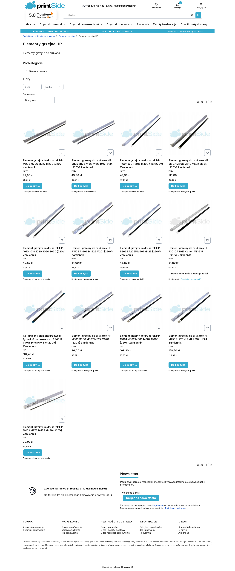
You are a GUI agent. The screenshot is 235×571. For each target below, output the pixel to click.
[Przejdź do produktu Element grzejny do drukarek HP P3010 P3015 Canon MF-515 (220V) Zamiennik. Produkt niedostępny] (190, 221)
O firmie (182, 529)
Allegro (182, 532)
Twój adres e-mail (130, 492)
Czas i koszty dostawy (113, 529)
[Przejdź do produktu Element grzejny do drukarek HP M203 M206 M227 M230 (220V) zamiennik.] (44, 133)
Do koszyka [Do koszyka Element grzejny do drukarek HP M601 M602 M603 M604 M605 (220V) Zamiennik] (130, 364)
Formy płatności (109, 527)
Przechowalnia (70, 532)
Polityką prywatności (175, 508)
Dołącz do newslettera (141, 498)
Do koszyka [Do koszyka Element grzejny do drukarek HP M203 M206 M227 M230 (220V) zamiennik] (33, 185)
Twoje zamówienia (72, 527)
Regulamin (157, 505)
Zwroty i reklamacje (33, 527)
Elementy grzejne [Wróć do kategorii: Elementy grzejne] (36, 71)
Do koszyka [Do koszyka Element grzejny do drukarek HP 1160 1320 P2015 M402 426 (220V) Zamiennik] (130, 185)
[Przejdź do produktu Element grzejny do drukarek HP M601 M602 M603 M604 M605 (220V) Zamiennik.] (141, 309)
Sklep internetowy (116, 567)
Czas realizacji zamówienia (115, 532)
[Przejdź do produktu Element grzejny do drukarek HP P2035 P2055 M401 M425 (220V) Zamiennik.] (141, 221)
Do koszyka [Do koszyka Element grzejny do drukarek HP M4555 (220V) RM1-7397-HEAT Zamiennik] (178, 364)
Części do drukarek (46, 36)
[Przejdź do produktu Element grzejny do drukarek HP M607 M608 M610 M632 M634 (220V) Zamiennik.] (190, 133)
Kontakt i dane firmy (189, 527)
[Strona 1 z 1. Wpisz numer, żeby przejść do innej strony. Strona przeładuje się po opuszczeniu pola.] (206, 101)
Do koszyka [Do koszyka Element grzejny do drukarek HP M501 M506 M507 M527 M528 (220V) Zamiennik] (81, 364)
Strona (200, 102)
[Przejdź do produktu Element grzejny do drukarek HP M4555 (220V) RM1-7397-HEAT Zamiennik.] (190, 309)
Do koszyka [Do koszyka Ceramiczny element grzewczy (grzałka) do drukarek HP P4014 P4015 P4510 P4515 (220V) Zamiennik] (33, 364)
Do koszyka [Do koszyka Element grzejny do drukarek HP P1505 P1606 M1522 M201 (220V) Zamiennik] (81, 273)
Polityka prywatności (151, 527)
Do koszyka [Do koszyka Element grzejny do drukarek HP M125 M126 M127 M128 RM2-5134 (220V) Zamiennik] (81, 185)
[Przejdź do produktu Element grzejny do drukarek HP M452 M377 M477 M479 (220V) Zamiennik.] (44, 400)
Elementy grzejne (67, 36)
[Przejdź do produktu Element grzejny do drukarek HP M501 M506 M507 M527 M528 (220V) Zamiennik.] (93, 309)
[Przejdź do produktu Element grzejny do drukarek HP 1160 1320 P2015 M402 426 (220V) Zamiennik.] (141, 133)
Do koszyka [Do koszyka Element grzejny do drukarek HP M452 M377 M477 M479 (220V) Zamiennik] (33, 452)
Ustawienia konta (71, 529)
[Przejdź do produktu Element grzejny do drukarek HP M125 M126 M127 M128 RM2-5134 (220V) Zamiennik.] (93, 133)
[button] (198, 15)
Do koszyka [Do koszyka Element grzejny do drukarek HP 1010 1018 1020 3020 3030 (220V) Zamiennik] (33, 273)
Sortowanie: (29, 94)
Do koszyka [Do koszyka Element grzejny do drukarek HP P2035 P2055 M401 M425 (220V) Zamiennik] (130, 273)
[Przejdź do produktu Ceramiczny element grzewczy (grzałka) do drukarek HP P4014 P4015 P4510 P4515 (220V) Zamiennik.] (44, 309)
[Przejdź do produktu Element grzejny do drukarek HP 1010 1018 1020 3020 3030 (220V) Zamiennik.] (44, 221)
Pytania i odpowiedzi (34, 529)
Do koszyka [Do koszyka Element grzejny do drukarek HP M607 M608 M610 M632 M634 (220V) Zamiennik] (178, 185)
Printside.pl (28, 36)
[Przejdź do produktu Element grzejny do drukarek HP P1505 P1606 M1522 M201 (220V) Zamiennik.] (93, 221)
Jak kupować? (147, 529)
